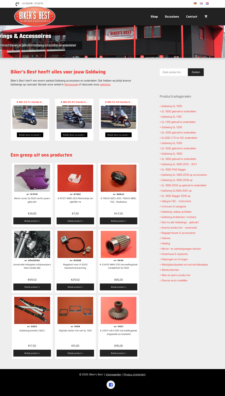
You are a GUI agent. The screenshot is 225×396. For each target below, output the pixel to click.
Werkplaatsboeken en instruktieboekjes (185, 265)
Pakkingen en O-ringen (175, 259)
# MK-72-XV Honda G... (118, 102)
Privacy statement (134, 374)
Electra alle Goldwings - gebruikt (180, 222)
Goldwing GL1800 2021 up (177, 191)
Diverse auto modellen (175, 280)
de (197, 3)
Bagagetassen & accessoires (178, 233)
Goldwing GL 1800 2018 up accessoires (184, 175)
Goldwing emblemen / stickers (179, 217)
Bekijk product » (32, 221)
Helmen (166, 238)
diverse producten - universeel (179, 228)
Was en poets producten (176, 275)
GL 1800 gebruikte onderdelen (179, 159)
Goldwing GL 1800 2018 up (177, 180)
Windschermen (170, 270)
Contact (191, 16)
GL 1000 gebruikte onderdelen (179, 111)
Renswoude (71, 84)
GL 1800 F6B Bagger (174, 169)
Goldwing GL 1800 (172, 154)
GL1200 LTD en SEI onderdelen (179, 138)
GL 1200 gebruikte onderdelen (179, 132)
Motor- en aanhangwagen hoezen (181, 249)
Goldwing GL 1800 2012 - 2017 (179, 164)
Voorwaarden (113, 374)
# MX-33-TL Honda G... (30, 102)
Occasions (172, 16)
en (203, 3)
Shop (154, 16)
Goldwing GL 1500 (172, 143)
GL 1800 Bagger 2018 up (176, 196)
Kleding (166, 243)
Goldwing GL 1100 (172, 117)
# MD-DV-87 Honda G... (74, 102)
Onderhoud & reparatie (175, 254)
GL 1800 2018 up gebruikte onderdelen (184, 185)
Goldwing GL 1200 (172, 127)
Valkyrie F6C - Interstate (176, 201)
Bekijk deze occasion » (30, 134)
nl (208, 3)
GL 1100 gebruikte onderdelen (179, 122)
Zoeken (196, 72)
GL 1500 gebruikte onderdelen (179, 148)
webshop (105, 84)
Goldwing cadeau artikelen (177, 212)
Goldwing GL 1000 (172, 106)
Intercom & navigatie (174, 206)
